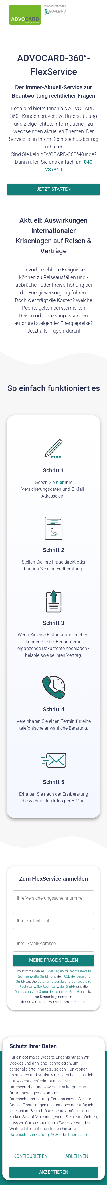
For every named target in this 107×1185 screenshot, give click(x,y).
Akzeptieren (53, 1172)
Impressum (78, 1134)
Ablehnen (77, 1156)
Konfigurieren (30, 1156)
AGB (54, 1134)
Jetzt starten (53, 189)
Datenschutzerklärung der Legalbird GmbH (47, 992)
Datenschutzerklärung (29, 1134)
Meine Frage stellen (53, 960)
